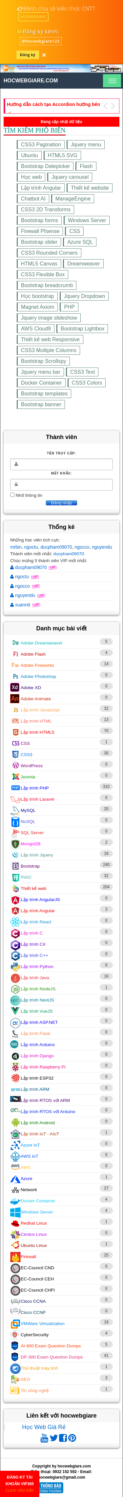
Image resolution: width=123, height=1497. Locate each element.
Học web (31, 177)
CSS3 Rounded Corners (49, 253)
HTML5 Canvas (39, 263)
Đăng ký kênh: (37, 31)
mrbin (16, 547)
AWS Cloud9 (36, 328)
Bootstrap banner (41, 404)
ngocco (81, 547)
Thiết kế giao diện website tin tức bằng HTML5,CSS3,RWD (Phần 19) (49, 104)
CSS (74, 231)
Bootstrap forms (39, 220)
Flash (86, 166)
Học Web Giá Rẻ (44, 1427)
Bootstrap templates (44, 393)
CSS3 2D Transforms (46, 209)
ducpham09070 (56, 547)
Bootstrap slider (39, 242)
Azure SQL (80, 242)
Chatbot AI (33, 198)
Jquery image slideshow (49, 318)
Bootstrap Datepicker (45, 166)
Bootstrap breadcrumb (47, 285)
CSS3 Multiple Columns (48, 350)
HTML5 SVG (63, 155)
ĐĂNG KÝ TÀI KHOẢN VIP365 (20, 1484)
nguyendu (102, 547)
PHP (69, 307)
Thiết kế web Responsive (50, 339)
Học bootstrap (37, 296)
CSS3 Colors (87, 383)
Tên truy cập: (61, 453)
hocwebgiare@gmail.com (61, 1477)
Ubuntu (29, 155)
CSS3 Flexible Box (43, 274)
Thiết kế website (90, 188)
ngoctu (31, 547)
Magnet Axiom (37, 307)
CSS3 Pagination (41, 144)
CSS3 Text (82, 372)
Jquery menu (86, 144)
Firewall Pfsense (40, 231)
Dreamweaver (83, 263)
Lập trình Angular (41, 188)
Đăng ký (27, 54)
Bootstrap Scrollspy (43, 361)
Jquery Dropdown (84, 296)
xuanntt (20, 604)
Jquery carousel (70, 177)
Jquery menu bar (40, 372)
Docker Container (41, 383)
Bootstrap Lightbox (82, 328)
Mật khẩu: (61, 473)
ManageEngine (73, 198)
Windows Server (87, 220)
